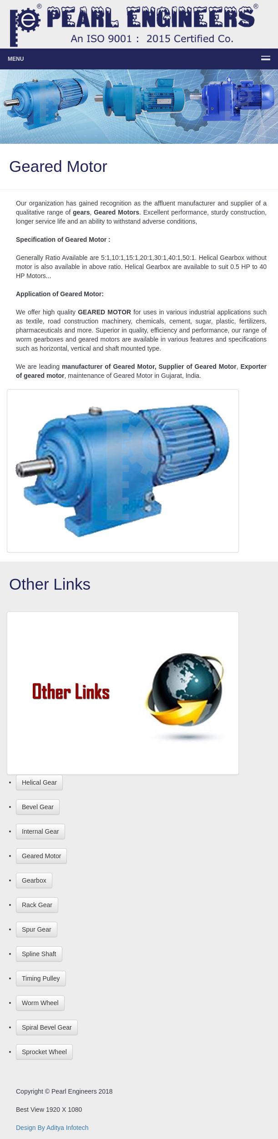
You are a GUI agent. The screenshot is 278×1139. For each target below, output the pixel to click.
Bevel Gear (38, 807)
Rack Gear (37, 905)
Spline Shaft (39, 954)
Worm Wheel (40, 1003)
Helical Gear (39, 782)
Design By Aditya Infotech (52, 1127)
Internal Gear (40, 831)
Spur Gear (36, 929)
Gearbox (34, 880)
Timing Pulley (41, 978)
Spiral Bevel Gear (47, 1027)
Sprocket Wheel (44, 1052)
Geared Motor (41, 856)
